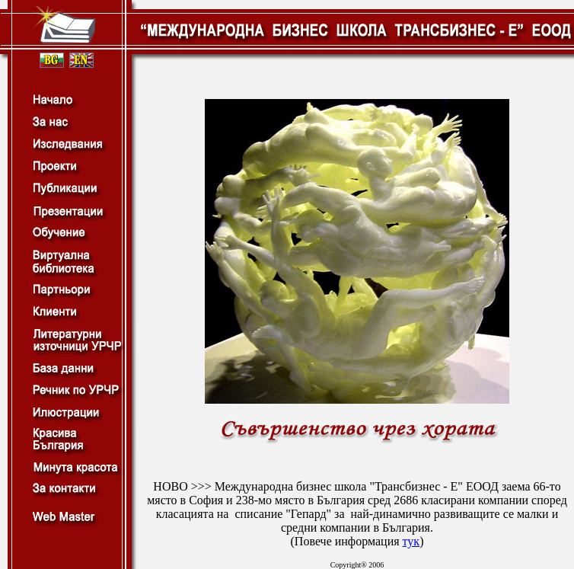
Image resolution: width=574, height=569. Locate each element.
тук (411, 541)
